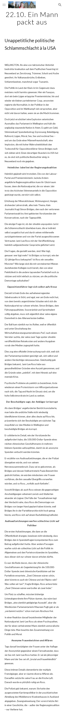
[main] (32, 18)
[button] (4, 4)
